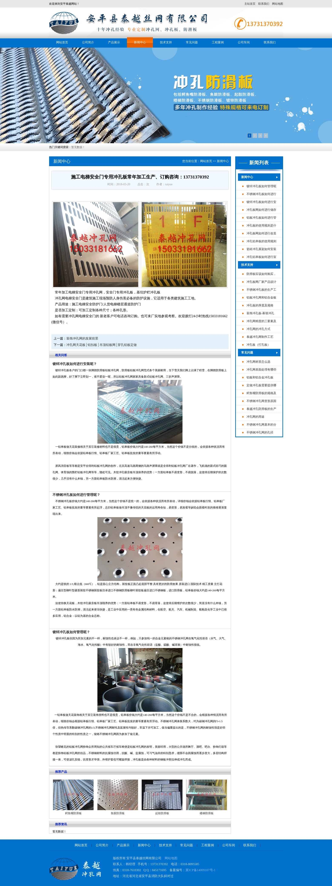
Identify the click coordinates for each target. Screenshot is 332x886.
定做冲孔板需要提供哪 (261, 385)
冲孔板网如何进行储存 (261, 209)
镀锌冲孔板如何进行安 (261, 202)
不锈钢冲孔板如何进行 (261, 194)
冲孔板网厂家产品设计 (261, 281)
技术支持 (166, 42)
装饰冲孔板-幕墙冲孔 (260, 313)
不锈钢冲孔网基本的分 (261, 424)
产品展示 (114, 42)
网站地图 (277, 3)
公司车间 (244, 42)
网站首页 (62, 42)
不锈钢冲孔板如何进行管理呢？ (76, 495)
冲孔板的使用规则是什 (261, 225)
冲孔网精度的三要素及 (261, 321)
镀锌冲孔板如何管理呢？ (71, 632)
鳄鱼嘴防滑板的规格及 (261, 393)
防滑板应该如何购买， (261, 274)
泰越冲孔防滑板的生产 (261, 408)
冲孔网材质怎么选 (258, 361)
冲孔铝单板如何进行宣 (261, 257)
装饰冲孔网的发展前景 (82, 338)
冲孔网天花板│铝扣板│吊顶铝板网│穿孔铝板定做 (101, 345)
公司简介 (88, 42)
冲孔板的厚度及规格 (260, 305)
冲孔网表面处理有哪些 (261, 369)
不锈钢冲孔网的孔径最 (261, 432)
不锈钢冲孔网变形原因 (261, 401)
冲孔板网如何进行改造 (261, 233)
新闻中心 (140, 42)
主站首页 (249, 3)
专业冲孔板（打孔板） (261, 344)
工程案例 (218, 42)
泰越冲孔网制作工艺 (260, 336)
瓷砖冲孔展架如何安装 (261, 249)
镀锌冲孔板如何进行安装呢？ (75, 364)
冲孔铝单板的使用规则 (261, 241)
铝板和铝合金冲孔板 (260, 377)
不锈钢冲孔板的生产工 (261, 289)
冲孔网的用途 (255, 416)
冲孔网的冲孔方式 (258, 329)
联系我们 (263, 3)
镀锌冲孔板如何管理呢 (261, 186)
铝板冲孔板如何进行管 (261, 217)
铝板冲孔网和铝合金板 (261, 297)
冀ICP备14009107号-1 (200, 870)
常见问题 (192, 42)
